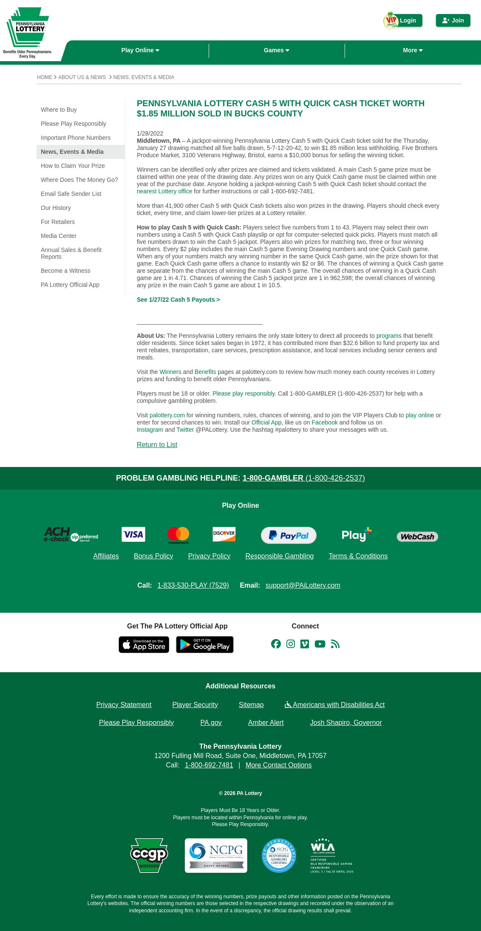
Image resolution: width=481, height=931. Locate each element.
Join (453, 20)
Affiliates (106, 556)
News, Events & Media (143, 77)
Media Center (58, 235)
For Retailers (58, 221)
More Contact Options (279, 765)
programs (389, 335)
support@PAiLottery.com (303, 585)
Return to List (157, 444)
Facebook (324, 422)
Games (276, 50)
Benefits (205, 371)
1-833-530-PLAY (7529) (193, 585)
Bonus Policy (153, 556)
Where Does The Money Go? (79, 179)
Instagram (150, 429)
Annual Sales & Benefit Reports (71, 253)
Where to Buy (59, 109)
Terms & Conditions (358, 556)
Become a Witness (66, 270)
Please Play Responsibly (73, 123)
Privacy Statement (124, 704)
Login (403, 22)
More (412, 50)
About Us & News (82, 77)
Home (44, 77)
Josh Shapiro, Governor (346, 722)
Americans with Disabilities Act (335, 704)
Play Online (140, 50)
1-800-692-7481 (209, 765)
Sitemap (251, 704)
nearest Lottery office (164, 191)
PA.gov (210, 722)
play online (420, 415)
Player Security (195, 704)
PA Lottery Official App (70, 284)
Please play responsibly (243, 393)
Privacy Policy (209, 556)
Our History (56, 207)
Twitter (185, 429)
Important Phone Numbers (75, 137)
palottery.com (168, 415)
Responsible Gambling (279, 556)
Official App (267, 422)
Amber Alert (266, 722)
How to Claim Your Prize (73, 165)
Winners (170, 371)
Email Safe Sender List (71, 193)
